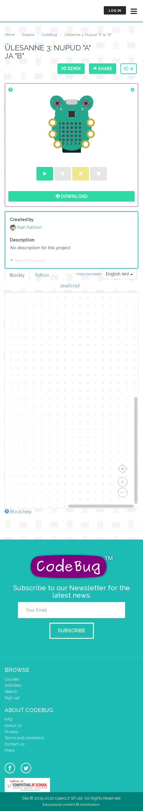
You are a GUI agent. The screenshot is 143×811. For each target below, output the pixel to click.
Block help (18, 511)
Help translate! (89, 274)
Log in (115, 11)
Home (10, 34)
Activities (13, 685)
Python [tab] (42, 275)
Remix (71, 68)
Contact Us (14, 744)
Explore (28, 34)
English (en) (119, 273)
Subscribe (72, 631)
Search (11, 691)
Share (102, 68)
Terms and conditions (24, 738)
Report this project (27, 260)
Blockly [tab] (17, 275)
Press (10, 750)
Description (22, 239)
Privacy (11, 731)
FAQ (8, 719)
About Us (13, 725)
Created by (22, 219)
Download (71, 196)
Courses (12, 679)
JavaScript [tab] (70, 285)
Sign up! (12, 697)
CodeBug (49, 34)
